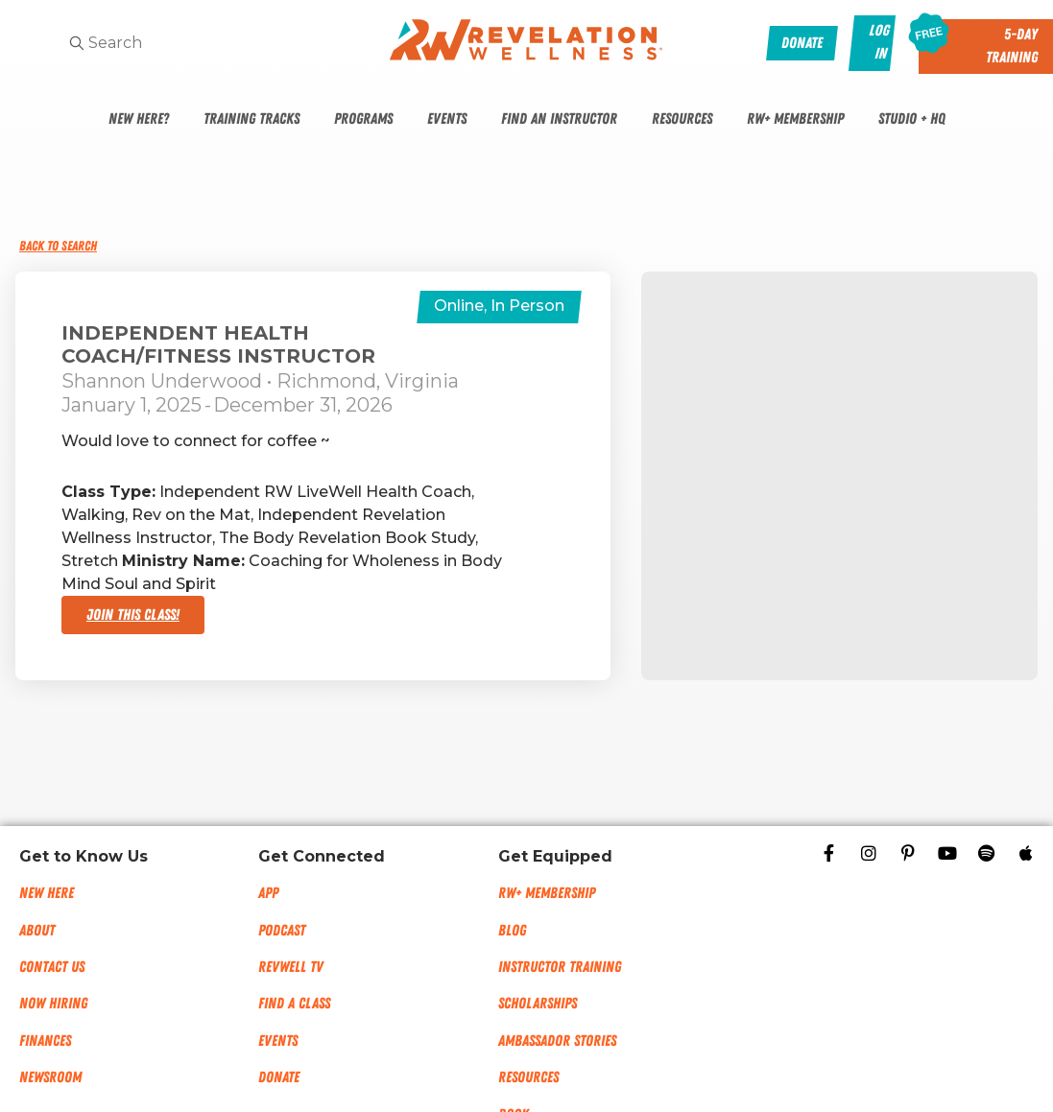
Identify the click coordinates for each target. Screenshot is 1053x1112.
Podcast (281, 930)
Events (447, 119)
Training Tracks (251, 119)
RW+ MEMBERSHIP (546, 893)
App (268, 893)
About (37, 930)
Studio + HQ (911, 119)
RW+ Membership (795, 119)
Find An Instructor (559, 119)
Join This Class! (132, 615)
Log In (880, 42)
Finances (45, 1041)
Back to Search (58, 246)
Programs (363, 119)
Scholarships (537, 1003)
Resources (682, 119)
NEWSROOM (50, 1077)
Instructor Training (559, 967)
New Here (46, 893)
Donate (278, 1077)
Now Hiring (53, 1003)
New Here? (138, 119)
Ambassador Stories (557, 1041)
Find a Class (294, 1003)
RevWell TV (290, 967)
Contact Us (51, 967)
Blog (512, 930)
